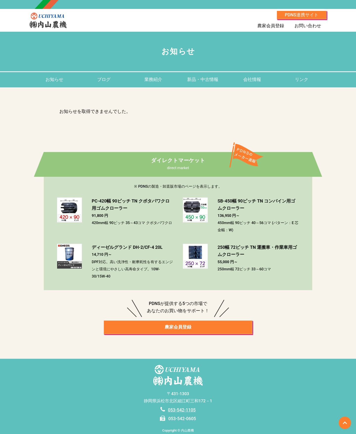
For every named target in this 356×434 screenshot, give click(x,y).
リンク (301, 79)
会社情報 (252, 79)
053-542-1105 (182, 410)
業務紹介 (153, 79)
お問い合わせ (307, 25)
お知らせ (54, 79)
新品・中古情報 (202, 79)
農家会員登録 (270, 25)
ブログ (104, 79)
